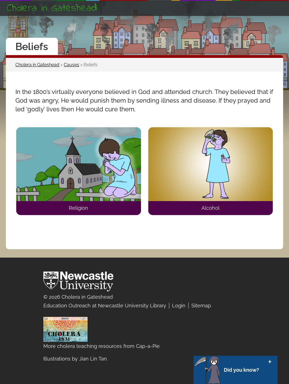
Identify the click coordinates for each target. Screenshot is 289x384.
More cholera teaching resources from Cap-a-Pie (101, 346)
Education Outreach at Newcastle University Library (104, 305)
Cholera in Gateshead (52, 8)
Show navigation (276, 8)
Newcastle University (78, 283)
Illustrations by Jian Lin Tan (75, 359)
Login (178, 305)
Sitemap (201, 305)
